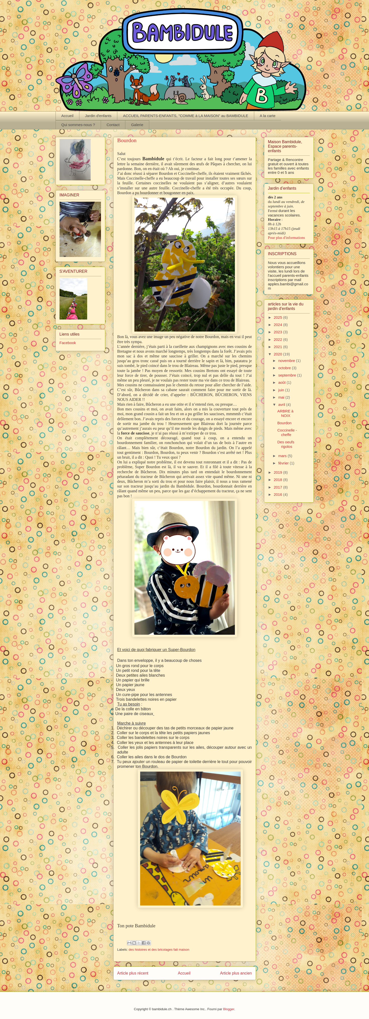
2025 (278, 317)
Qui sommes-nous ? (78, 125)
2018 (278, 479)
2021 (278, 347)
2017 (278, 487)
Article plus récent (132, 973)
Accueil (67, 116)
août (282, 382)
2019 (278, 472)
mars (283, 456)
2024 (278, 325)
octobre (285, 368)
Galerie (137, 125)
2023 (278, 332)
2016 (278, 494)
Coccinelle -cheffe (287, 432)
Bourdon (284, 423)
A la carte (268, 116)
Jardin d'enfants (98, 116)
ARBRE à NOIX (285, 413)
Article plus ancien (236, 973)
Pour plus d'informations (286, 238)
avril (282, 404)
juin (281, 390)
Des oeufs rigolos (285, 444)
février (284, 463)
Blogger (228, 1009)
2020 (278, 354)
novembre (287, 360)
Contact (113, 125)
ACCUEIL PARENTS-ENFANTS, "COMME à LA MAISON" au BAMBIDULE (185, 116)
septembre (287, 375)
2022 (278, 339)
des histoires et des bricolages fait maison (159, 949)
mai (281, 397)
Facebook (68, 343)
